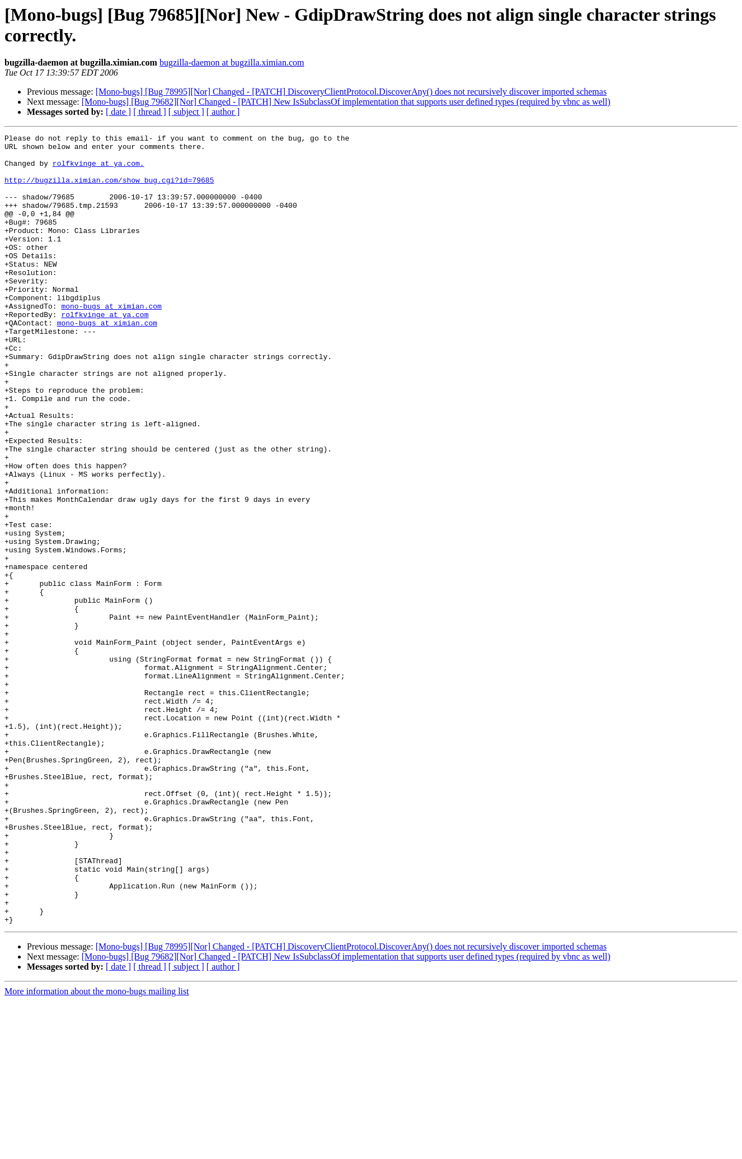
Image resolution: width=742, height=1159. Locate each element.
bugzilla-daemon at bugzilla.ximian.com (231, 62)
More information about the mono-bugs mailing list (96, 1149)
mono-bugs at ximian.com (111, 341)
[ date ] (118, 112)
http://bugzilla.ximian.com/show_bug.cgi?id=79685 (109, 190)
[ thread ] (149, 112)
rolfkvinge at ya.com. (98, 170)
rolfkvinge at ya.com (104, 351)
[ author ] (223, 112)
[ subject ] (186, 112)
